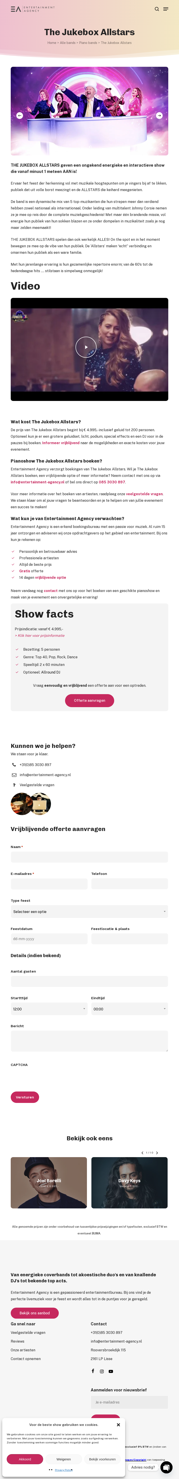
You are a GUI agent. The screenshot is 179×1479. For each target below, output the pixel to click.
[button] (118, 1425)
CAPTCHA (19, 1065)
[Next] (159, 115)
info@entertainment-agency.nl (37, 482)
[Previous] (19, 115)
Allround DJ (50, 672)
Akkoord (25, 1459)
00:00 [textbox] (98, 1009)
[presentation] (45, 1078)
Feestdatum (21, 929)
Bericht (17, 1026)
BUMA (96, 1233)
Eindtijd (98, 998)
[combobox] (89, 912)
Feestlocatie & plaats (110, 929)
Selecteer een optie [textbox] (29, 912)
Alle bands (68, 43)
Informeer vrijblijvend (61, 443)
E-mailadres (22, 874)
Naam (17, 847)
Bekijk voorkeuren (102, 1459)
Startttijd (19, 998)
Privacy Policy (64, 1470)
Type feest (20, 900)
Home (51, 43)
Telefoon (99, 874)
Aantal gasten (23, 971)
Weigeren (64, 1459)
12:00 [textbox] (17, 1009)
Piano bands (88, 43)
